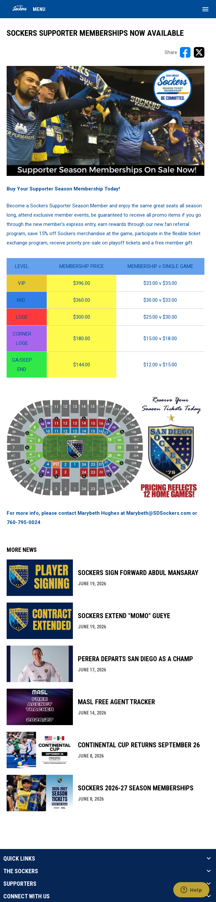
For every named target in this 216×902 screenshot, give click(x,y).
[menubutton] (205, 9)
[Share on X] (199, 52)
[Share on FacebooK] (185, 52)
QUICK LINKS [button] (19, 859)
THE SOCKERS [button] (20, 871)
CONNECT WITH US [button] (26, 896)
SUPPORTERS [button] (19, 884)
